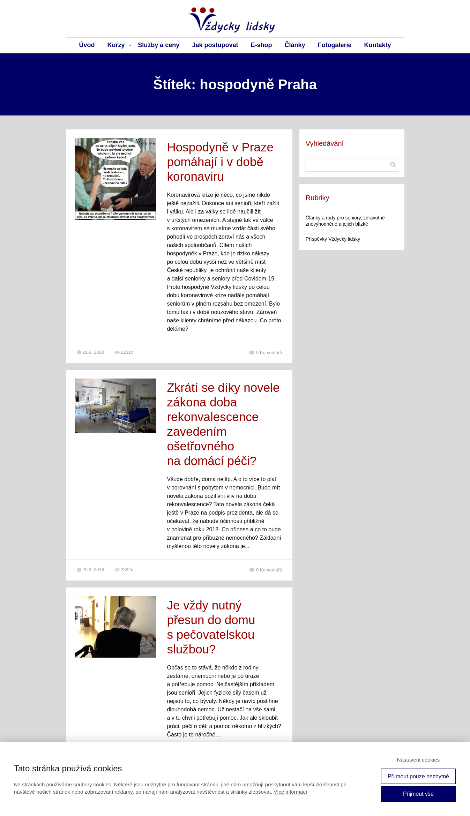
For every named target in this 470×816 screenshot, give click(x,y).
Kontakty (377, 45)
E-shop (261, 45)
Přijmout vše (418, 794)
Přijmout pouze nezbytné (418, 776)
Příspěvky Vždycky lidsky (333, 239)
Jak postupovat (215, 45)
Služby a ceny (158, 45)
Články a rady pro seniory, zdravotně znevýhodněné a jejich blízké (345, 221)
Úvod (87, 45)
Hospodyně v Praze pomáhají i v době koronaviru (220, 161)
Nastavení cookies (418, 760)
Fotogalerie (334, 45)
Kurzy (116, 45)
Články (294, 45)
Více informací (290, 792)
